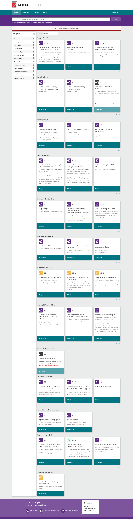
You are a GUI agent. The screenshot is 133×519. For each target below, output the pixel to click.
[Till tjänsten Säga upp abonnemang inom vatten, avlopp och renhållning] (107, 47)
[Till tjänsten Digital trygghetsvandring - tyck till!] (50, 419)
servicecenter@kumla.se (51, 511)
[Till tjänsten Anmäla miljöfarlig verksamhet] (49, 128)
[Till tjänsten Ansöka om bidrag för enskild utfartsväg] (107, 165)
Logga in (115, 12)
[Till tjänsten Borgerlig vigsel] (44, 208)
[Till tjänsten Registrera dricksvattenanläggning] (78, 128)
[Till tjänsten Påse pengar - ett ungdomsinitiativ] (106, 443)
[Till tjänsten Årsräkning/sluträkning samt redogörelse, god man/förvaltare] (79, 314)
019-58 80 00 (34, 511)
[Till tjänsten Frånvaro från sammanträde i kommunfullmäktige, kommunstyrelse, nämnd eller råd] (79, 210)
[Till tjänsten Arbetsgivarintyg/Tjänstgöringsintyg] (51, 276)
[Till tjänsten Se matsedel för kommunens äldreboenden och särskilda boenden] (51, 315)
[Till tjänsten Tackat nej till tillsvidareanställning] (107, 276)
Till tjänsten (42, 67)
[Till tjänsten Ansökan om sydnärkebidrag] (76, 86)
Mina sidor (27, 12)
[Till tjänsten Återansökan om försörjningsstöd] (106, 314)
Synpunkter (49, 22)
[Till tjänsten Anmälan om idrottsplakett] (48, 357)
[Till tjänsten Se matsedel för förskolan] (104, 385)
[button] (34, 34)
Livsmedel (39, 22)
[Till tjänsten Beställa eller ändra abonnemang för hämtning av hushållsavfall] (51, 47)
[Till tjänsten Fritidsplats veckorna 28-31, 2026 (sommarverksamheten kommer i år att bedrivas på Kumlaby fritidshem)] (79, 387)
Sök (116, 19)
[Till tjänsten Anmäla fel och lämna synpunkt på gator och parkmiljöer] (51, 165)
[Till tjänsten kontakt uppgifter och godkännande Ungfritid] (79, 444)
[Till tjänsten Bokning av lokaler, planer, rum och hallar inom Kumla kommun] (51, 444)
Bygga (28, 22)
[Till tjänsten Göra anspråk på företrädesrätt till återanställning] (79, 277)
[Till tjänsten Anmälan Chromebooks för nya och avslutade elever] (51, 482)
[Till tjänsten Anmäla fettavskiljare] (46, 245)
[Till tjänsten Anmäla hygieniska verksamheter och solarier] (79, 246)
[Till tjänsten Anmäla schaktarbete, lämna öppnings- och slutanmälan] (79, 165)
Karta (43, 22)
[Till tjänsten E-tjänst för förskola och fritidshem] (50, 385)
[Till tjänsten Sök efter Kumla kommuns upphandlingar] (107, 129)
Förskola (33, 22)
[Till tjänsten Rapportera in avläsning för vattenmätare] (79, 47)
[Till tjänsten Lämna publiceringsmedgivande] (106, 208)
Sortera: (39, 33)
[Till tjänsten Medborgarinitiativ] (73, 419)
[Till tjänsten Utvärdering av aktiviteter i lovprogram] (107, 87)
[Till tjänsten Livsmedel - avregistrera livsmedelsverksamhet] (107, 246)
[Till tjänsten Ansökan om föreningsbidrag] (48, 86)
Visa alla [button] (118, 72)
